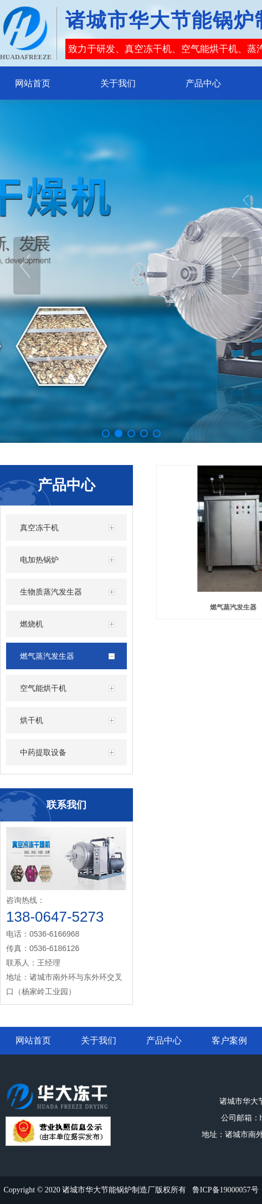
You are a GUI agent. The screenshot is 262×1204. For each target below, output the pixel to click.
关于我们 (98, 1040)
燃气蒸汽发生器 (233, 607)
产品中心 (164, 1040)
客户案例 (229, 1040)
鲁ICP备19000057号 (225, 1190)
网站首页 (33, 1040)
